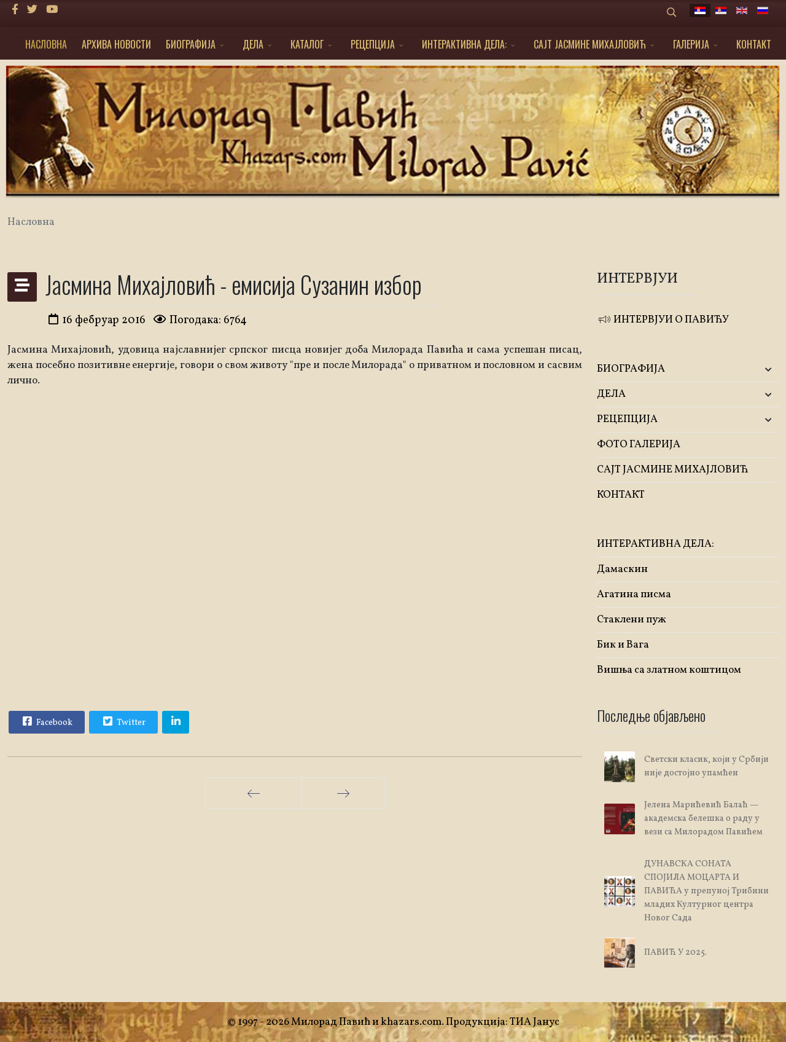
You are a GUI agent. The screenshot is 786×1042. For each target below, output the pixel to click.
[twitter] (32, 10)
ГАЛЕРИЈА (691, 44)
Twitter (123, 721)
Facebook (46, 721)
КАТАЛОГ (307, 44)
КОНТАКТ (753, 44)
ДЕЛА (253, 44)
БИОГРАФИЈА (191, 44)
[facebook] (15, 10)
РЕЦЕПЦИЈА (373, 44)
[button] (748, 369)
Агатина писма (634, 594)
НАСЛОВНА (46, 44)
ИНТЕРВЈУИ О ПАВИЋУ (663, 320)
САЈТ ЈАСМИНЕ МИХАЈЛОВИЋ (590, 44)
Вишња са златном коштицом (669, 670)
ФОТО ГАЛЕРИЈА (638, 444)
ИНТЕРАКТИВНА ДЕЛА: (464, 44)
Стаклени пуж (631, 620)
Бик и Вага (623, 645)
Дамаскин (622, 569)
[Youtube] (52, 10)
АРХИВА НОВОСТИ (116, 44)
